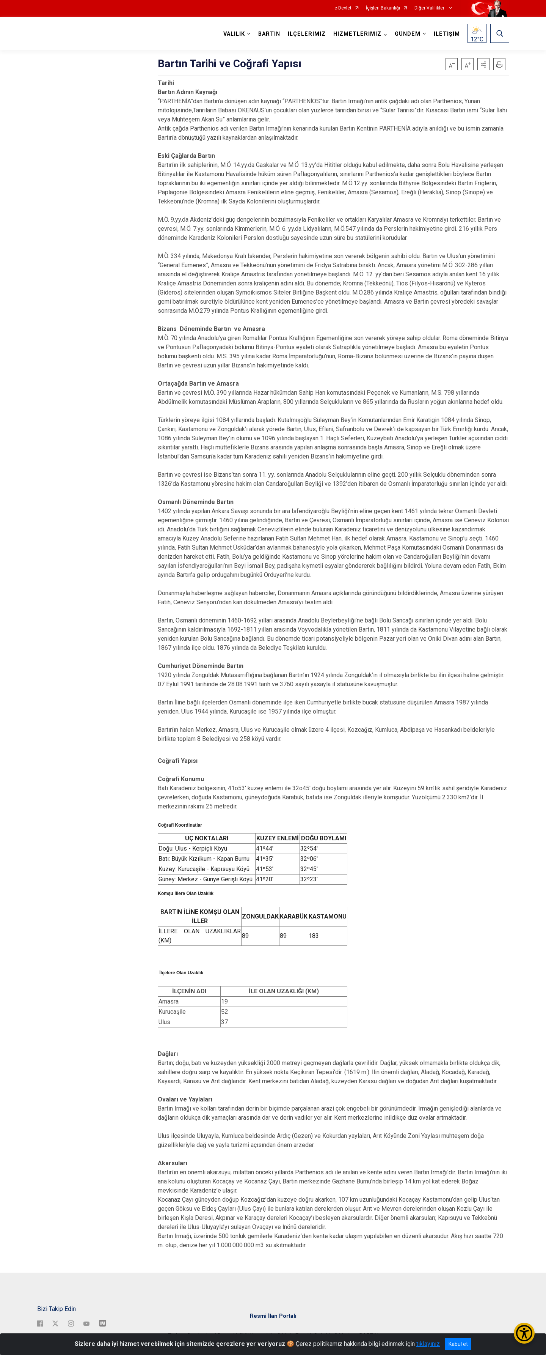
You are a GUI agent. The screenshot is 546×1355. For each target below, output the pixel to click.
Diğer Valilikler (430, 8)
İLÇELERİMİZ (307, 34)
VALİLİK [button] (234, 34)
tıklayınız (428, 1343)
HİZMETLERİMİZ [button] (357, 34)
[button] (483, 64)
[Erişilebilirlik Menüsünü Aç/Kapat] (524, 1333)
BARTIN (269, 34)
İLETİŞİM (447, 34)
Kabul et (458, 1344)
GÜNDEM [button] (407, 34)
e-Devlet (342, 8)
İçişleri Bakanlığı (383, 8)
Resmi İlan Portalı (273, 1315)
